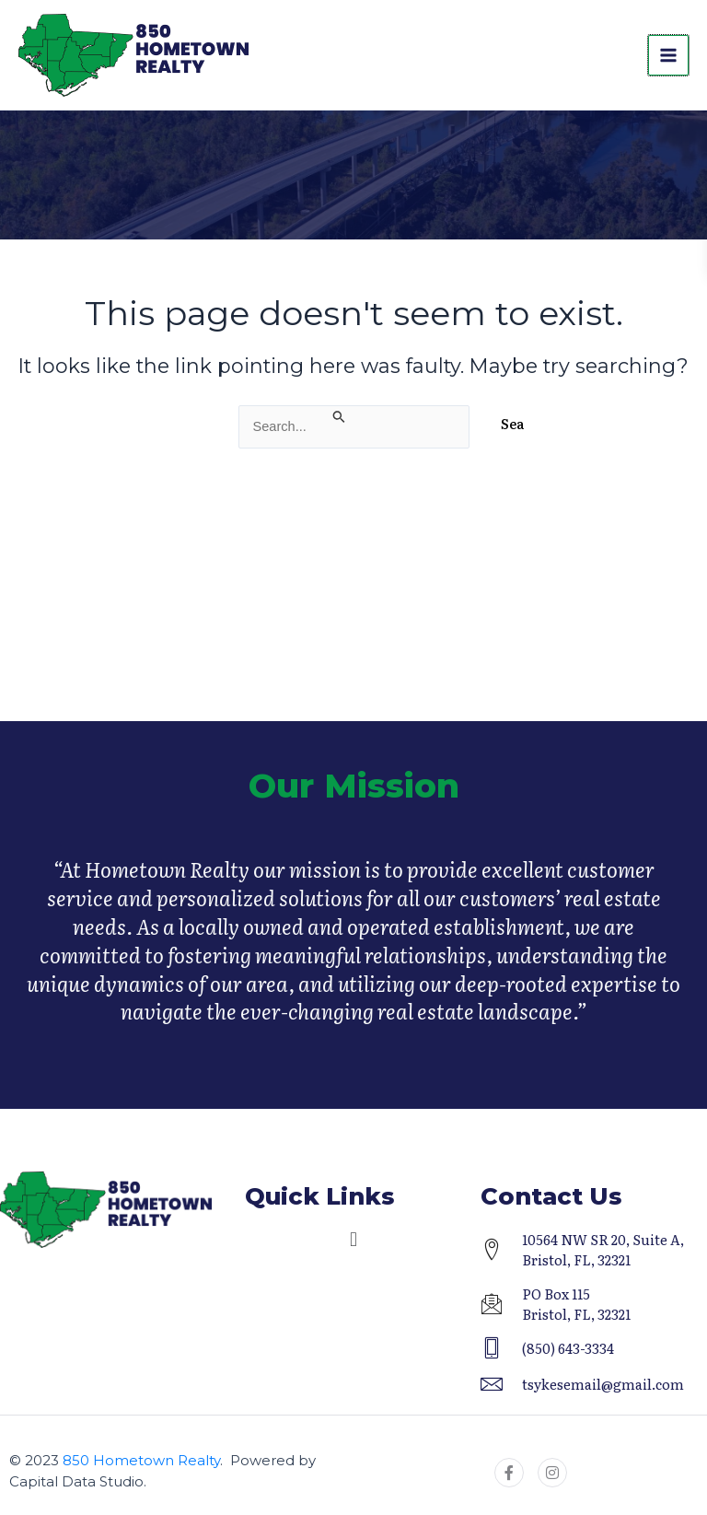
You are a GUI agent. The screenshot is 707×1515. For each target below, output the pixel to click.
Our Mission (354, 799)
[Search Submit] (340, 415)
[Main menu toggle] (668, 55)
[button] (353, 1239)
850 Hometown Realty (141, 1460)
